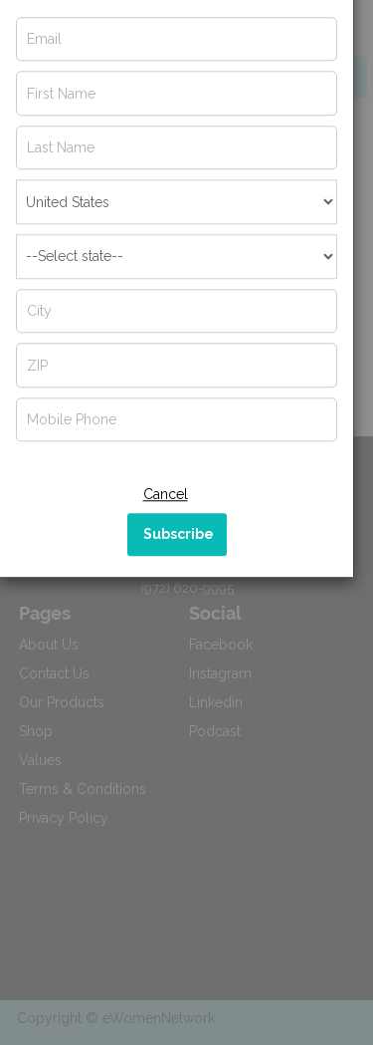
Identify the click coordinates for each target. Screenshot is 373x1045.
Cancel (165, 527)
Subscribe (178, 567)
